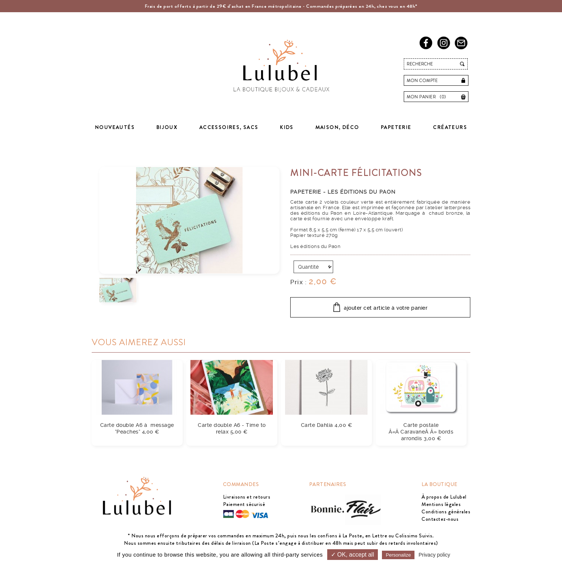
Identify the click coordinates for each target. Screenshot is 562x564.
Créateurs (450, 127)
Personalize (398, 555)
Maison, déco (337, 127)
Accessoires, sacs (228, 127)
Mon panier (428, 97)
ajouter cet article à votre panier (385, 308)
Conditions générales (446, 511)
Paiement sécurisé (244, 504)
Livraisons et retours (247, 496)
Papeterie (396, 127)
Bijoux (166, 127)
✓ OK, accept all (352, 554)
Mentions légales (441, 504)
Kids (287, 127)
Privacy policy (434, 555)
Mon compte (422, 81)
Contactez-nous (440, 519)
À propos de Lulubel (444, 496)
